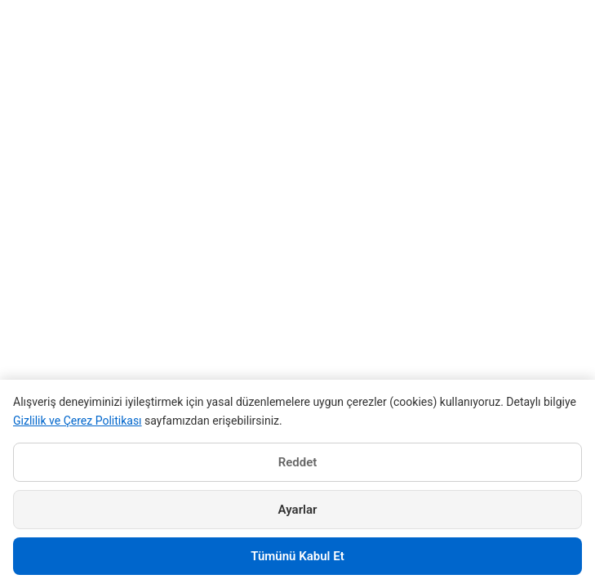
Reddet (297, 462)
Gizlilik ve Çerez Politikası (77, 420)
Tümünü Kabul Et (297, 556)
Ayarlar (297, 509)
